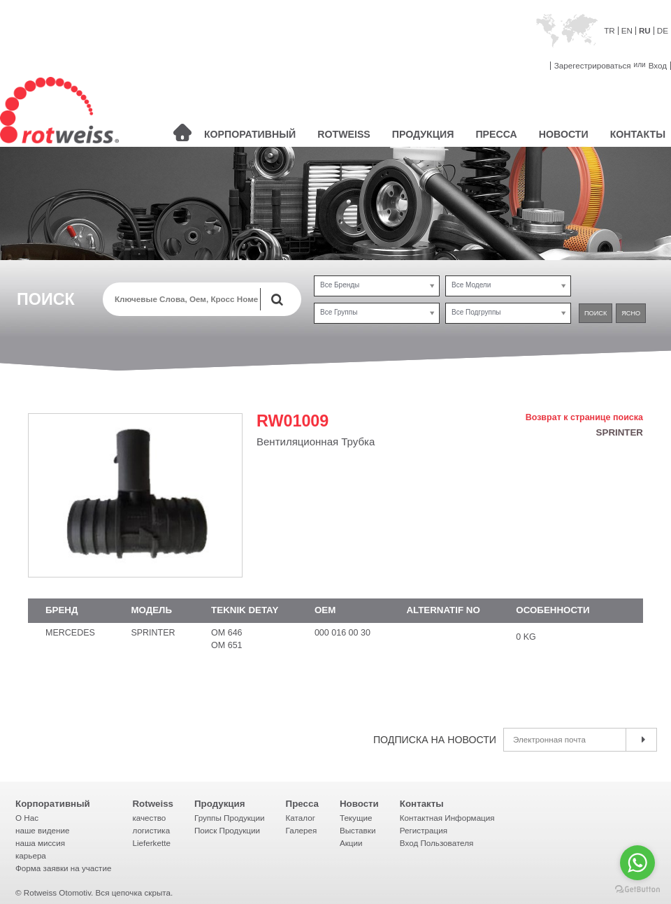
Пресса (302, 803)
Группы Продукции (229, 817)
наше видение (42, 830)
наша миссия (40, 842)
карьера (30, 855)
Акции (351, 842)
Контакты (422, 803)
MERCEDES (70, 633)
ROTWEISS (343, 134)
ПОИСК (595, 313)
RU (645, 31)
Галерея (301, 830)
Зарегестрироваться (592, 66)
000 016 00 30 (342, 633)
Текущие (356, 817)
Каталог (300, 817)
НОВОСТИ (564, 134)
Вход (658, 66)
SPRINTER (619, 432)
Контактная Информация (447, 817)
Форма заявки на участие (63, 868)
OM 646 (226, 633)
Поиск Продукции (227, 830)
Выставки (357, 830)
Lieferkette (151, 842)
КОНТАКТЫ (637, 134)
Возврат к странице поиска (584, 417)
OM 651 (226, 645)
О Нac (26, 817)
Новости (359, 803)
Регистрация (423, 830)
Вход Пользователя (437, 842)
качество (149, 817)
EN (627, 31)
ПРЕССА (496, 134)
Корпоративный (52, 803)
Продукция (219, 803)
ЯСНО (630, 313)
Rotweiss (152, 803)
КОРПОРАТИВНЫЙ (250, 134)
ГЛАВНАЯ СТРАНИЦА (182, 132)
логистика (151, 830)
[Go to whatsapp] (637, 862)
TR (609, 31)
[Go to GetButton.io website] (637, 889)
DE (662, 31)
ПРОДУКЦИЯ (423, 134)
